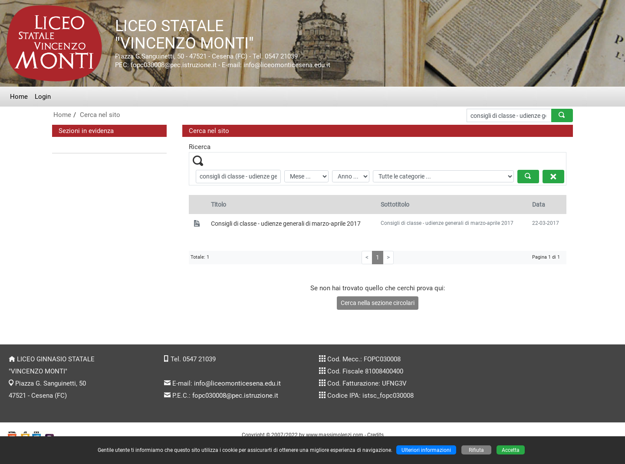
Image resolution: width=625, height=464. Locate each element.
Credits (375, 435)
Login (43, 97)
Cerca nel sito (100, 115)
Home (19, 97)
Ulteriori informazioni (426, 450)
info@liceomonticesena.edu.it (237, 383)
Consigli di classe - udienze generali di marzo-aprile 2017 (286, 223)
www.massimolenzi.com (334, 435)
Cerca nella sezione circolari (377, 302)
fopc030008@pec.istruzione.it (235, 395)
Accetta (511, 450)
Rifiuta (476, 450)
